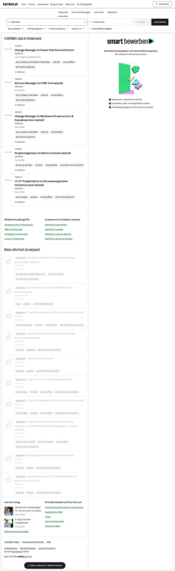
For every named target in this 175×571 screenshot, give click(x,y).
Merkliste (112, 12)
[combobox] (47, 22)
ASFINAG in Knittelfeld (56, 224)
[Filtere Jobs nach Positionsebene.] (60, 29)
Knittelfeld (33, 62)
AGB (49, 542)
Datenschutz (11, 548)
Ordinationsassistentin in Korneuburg (64, 507)
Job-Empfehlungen (81, 12)
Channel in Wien (52, 526)
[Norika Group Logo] (18, 557)
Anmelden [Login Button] (162, 4)
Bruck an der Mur (24, 165)
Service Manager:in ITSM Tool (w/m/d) (39, 83)
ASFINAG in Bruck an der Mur (59, 238)
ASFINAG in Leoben (54, 229)
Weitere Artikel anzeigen (16, 531)
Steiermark (34, 38)
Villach (19, 442)
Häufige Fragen (12, 542)
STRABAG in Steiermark (16, 234)
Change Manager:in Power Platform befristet (44, 50)
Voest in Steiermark (14, 238)
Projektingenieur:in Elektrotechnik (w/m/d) (43, 153)
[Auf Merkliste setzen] (20, 72)
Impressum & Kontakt (33, 542)
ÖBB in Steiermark (13, 229)
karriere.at (75, 502)
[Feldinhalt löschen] (85, 22)
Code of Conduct (47, 548)
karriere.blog (12, 502)
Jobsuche (63, 12)
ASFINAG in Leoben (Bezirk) (58, 234)
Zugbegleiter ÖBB (53, 512)
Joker (48, 516)
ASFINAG (11, 38)
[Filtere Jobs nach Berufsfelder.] (17, 29)
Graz (18, 62)
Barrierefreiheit (28, 548)
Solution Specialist (54, 521)
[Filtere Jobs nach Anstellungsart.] (38, 29)
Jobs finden (160, 22)
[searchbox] (47, 22)
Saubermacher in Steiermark (18, 224)
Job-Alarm (99, 12)
